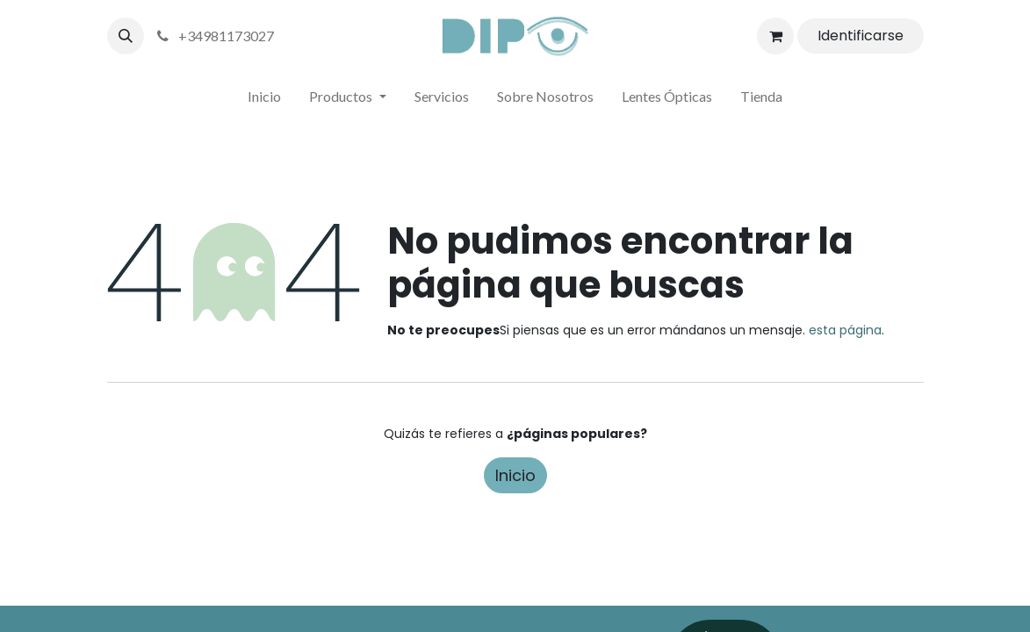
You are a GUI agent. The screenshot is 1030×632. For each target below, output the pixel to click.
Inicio (515, 475)
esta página (845, 330)
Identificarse (861, 35)
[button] (125, 36)
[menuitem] (264, 100)
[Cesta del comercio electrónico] (775, 36)
